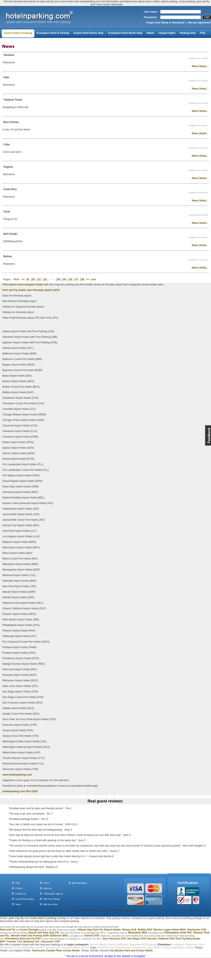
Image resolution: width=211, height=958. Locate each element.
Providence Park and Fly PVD (23, 938)
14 (58, 279)
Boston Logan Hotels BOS (170, 929)
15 (64, 279)
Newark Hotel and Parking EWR (30, 935)
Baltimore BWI (58, 935)
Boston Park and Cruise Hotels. (134, 950)
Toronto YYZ (14, 941)
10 (32, 279)
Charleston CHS (196, 929)
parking (51, 918)
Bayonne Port (138, 944)
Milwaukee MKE (137, 932)
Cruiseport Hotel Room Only (125, 33)
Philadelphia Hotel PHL (178, 932)
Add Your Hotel (50, 904)
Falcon (111, 944)
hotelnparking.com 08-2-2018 (20, 791)
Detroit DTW (91, 935)
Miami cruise (81, 947)
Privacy (18, 888)
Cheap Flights (167, 33)
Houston (152, 938)
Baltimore (122, 944)
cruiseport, (171, 944)
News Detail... (200, 66)
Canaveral (102, 947)
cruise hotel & (38, 918)
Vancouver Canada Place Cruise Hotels (56, 950)
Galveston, (191, 944)
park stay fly (16, 918)
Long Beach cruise (181, 947)
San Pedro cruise (158, 947)
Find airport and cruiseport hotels (22, 284)
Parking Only (188, 33)
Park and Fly (7, 929)
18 (82, 279)
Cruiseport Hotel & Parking (53, 33)
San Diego (133, 938)
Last (93, 279)
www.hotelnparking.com (17, 774)
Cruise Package (28, 929)
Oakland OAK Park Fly (171, 938)
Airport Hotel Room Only (88, 33)
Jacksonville (52, 947)
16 (70, 279)
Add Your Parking (51, 899)
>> (87, 279)
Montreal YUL (31, 941)
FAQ (202, 33)
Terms (46, 883)
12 (44, 279)
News (18, 904)
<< (23, 279)
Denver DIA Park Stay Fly (43, 932)
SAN (143, 938)
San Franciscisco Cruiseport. (128, 947)
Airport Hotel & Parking (18, 33)
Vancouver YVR (50, 941)
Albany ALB (129, 929)
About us (47, 888)
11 (38, 279)
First (16, 279)
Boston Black (98, 944)
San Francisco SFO (114, 938)
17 (76, 279)
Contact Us (20, 894)
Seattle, (39, 947)
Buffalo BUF (145, 929)
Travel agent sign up (53, 894)
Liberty (151, 944)
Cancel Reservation (24, 899)
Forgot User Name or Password (165, 22)
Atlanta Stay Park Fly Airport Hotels (99, 929)
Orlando (67, 947)
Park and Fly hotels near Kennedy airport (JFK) (31, 290)
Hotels (150, 33)
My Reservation (79, 883)
